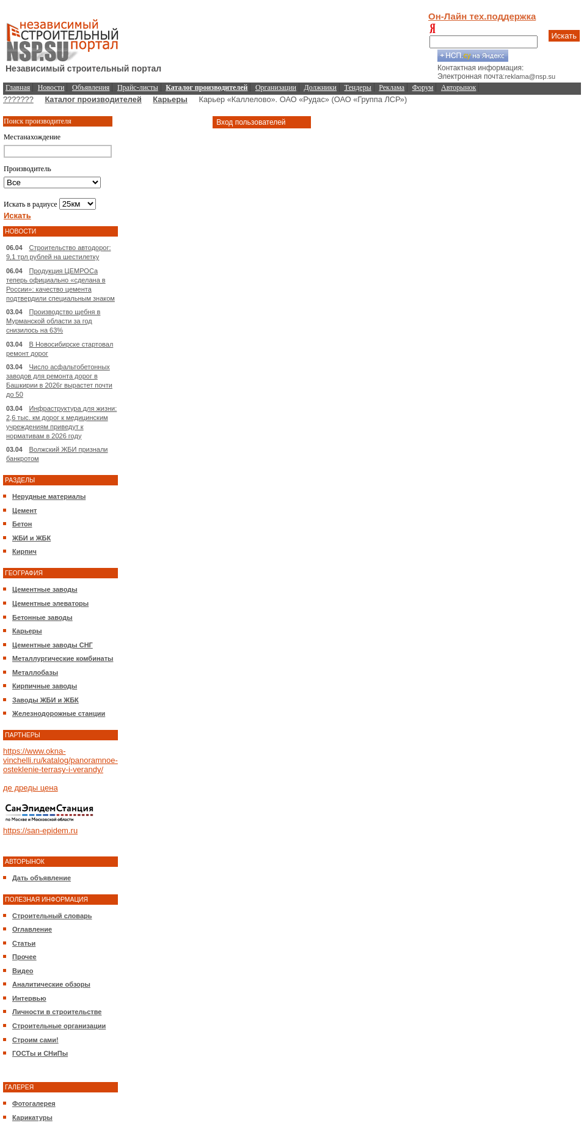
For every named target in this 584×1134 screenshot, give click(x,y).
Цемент (24, 510)
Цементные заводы (45, 589)
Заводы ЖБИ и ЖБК (45, 700)
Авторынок (458, 87)
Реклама (391, 87)
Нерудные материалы (49, 496)
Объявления (90, 87)
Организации (275, 87)
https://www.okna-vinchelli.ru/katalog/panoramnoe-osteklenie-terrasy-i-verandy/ (60, 760)
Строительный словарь (52, 915)
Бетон (22, 524)
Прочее (24, 956)
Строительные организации (59, 1025)
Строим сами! (35, 1040)
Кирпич (24, 551)
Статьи (23, 943)
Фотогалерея (34, 1103)
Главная (17, 87)
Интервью (29, 998)
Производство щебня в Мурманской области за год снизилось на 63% (53, 321)
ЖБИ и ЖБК (31, 538)
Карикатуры (32, 1117)
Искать (564, 35)
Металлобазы (35, 672)
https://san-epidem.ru (40, 830)
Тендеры (358, 87)
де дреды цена (30, 787)
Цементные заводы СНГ (52, 645)
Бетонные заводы (42, 617)
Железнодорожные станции (58, 713)
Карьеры (170, 99)
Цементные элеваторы (50, 603)
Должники (320, 87)
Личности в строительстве (56, 1011)
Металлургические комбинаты (62, 658)
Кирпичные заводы (44, 686)
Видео (23, 970)
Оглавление (32, 929)
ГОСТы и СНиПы (40, 1053)
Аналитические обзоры (51, 984)
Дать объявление (41, 878)
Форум (423, 87)
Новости (51, 87)
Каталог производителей (93, 99)
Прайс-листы (137, 87)
